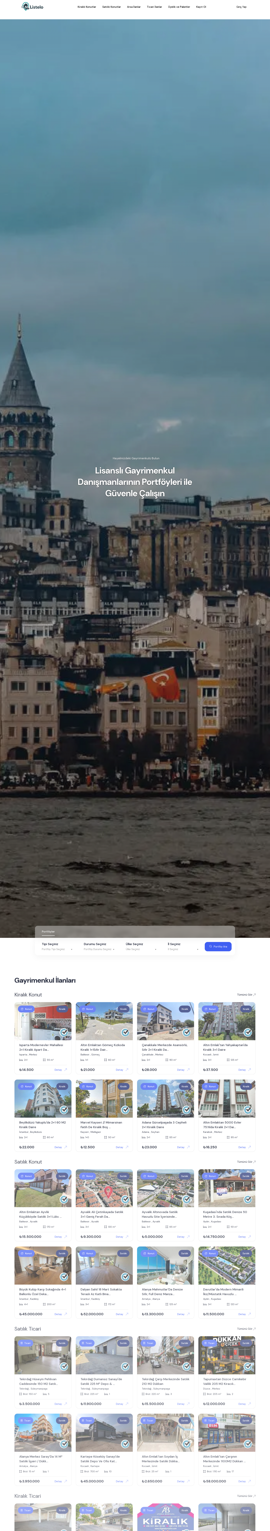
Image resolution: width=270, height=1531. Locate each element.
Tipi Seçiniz (50, 940)
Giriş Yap (240, 7)
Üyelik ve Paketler (179, 7)
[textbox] (58, 945)
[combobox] (58, 945)
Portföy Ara (218, 943)
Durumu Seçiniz (95, 940)
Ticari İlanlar (154, 7)
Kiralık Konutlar (87, 7)
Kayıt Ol (201, 7)
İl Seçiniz (174, 940)
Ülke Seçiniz (134, 940)
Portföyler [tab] (48, 928)
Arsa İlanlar (134, 7)
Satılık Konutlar (111, 7)
